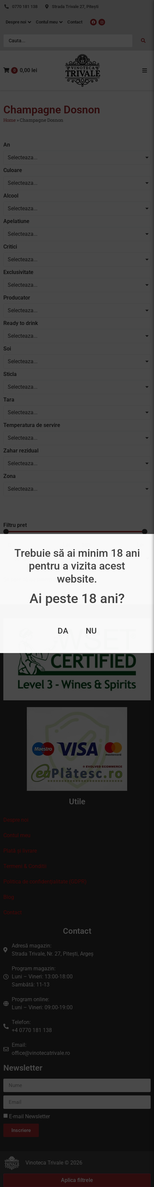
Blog (8, 897)
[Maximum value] (105, 545)
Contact (12, 912)
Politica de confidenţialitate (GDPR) (45, 881)
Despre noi (15, 820)
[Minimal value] (75, 531)
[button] (145, 70)
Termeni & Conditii (25, 866)
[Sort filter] (79, 558)
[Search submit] (143, 40)
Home (9, 120)
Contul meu (16, 835)
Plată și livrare (20, 851)
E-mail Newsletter (29, 1116)
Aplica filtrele (77, 1180)
